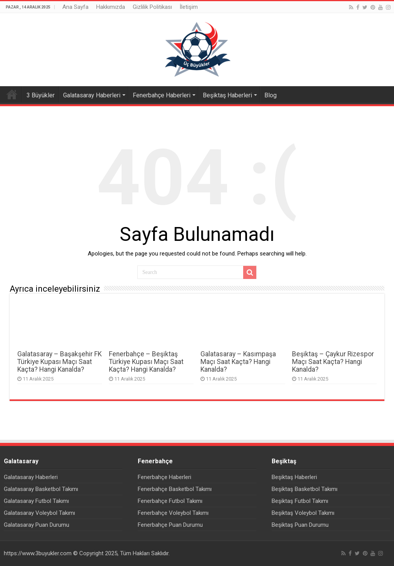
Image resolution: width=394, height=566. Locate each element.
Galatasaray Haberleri (91, 95)
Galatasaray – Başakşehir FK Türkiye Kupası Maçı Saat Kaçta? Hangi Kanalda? (59, 361)
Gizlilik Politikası (152, 6)
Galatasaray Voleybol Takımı (39, 512)
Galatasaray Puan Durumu (36, 524)
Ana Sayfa (75, 6)
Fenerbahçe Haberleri (161, 95)
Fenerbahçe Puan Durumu (170, 524)
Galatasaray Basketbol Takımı (41, 489)
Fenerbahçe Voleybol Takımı (173, 512)
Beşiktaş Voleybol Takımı (303, 512)
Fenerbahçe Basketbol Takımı (175, 489)
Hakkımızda (110, 6)
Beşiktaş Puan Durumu (300, 524)
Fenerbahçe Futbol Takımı (170, 501)
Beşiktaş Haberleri (227, 95)
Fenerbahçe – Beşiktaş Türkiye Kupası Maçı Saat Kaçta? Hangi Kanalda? (146, 361)
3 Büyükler (41, 95)
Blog (270, 95)
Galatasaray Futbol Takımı (36, 501)
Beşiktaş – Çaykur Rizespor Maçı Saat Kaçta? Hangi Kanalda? (333, 361)
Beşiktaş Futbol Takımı (300, 501)
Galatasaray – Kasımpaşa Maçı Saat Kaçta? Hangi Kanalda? (238, 361)
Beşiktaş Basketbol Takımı (304, 489)
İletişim (189, 6)
